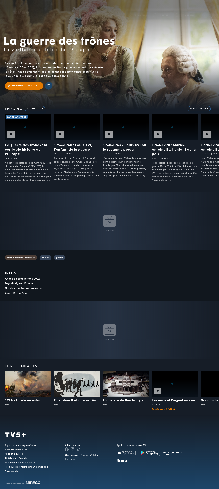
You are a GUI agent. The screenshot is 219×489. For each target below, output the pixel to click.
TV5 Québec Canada (16, 458)
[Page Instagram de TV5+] (72, 449)
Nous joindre (12, 471)
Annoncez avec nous (16, 449)
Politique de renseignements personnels (26, 466)
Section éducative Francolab (20, 462)
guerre (59, 257)
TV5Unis (21, 8)
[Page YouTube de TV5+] (78, 449)
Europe (45, 257)
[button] (160, 10)
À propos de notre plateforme (20, 445)
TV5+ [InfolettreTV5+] (72, 459)
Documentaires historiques (21, 257)
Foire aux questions (15, 453)
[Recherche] (205, 10)
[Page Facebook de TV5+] (67, 449)
